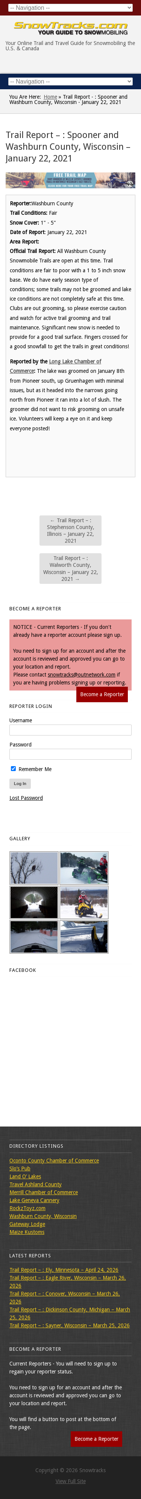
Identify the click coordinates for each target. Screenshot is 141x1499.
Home (50, 97)
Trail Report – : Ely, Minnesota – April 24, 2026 (63, 1270)
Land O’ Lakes (25, 1176)
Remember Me (31, 769)
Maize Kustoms (26, 1232)
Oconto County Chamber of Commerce (54, 1161)
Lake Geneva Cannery (34, 1200)
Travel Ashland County (35, 1184)
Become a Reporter (102, 694)
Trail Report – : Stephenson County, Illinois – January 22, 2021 (70, 530)
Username (20, 720)
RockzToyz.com (27, 1208)
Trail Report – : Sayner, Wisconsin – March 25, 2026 (69, 1325)
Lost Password (26, 798)
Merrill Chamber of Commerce (43, 1192)
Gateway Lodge (27, 1224)
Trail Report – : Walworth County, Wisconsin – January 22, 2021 (70, 568)
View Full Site (71, 1481)
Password (20, 745)
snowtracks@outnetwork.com (81, 675)
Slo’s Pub (19, 1168)
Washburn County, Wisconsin (43, 1216)
